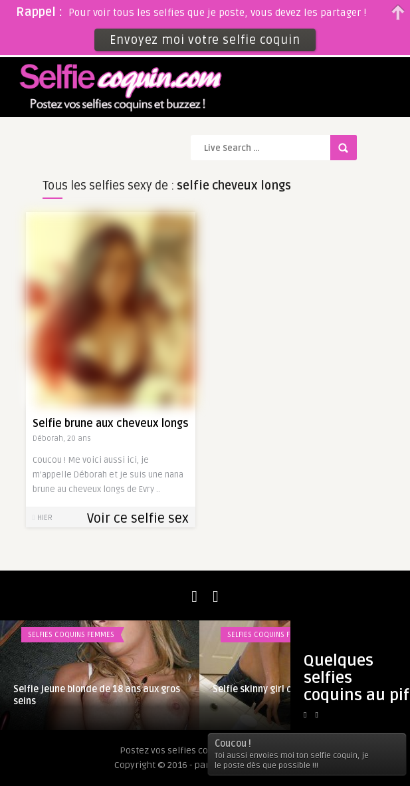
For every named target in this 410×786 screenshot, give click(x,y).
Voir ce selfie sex (138, 519)
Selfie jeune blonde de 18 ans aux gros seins (96, 695)
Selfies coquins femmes (71, 634)
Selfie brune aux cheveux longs (111, 423)
